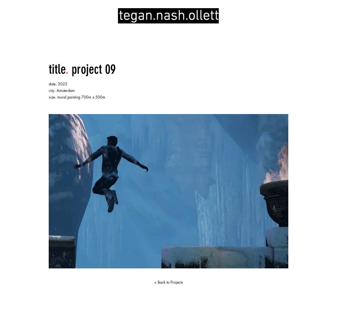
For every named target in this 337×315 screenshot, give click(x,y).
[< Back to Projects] (168, 282)
